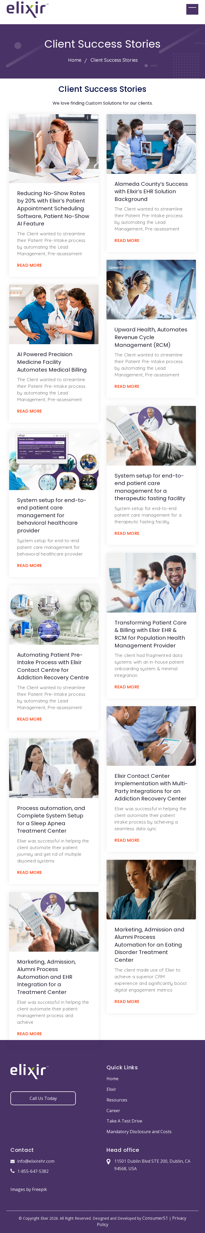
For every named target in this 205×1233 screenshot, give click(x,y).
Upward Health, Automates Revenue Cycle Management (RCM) (151, 337)
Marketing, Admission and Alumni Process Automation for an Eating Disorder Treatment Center (149, 945)
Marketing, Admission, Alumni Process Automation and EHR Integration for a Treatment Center (46, 977)
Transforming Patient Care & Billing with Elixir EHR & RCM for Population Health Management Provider (151, 634)
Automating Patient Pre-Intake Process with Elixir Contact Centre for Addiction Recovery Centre (53, 666)
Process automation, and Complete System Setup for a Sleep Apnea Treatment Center (51, 819)
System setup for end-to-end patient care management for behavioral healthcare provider (51, 515)
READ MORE (29, 265)
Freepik (39, 1189)
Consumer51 (155, 1218)
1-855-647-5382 (29, 1171)
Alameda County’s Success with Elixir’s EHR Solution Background (151, 191)
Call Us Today (43, 1098)
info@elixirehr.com (32, 1161)
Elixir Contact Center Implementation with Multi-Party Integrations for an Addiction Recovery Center (151, 787)
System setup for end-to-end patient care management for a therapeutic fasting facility (150, 487)
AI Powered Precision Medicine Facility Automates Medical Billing (52, 362)
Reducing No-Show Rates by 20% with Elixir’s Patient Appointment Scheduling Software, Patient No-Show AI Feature (53, 208)
